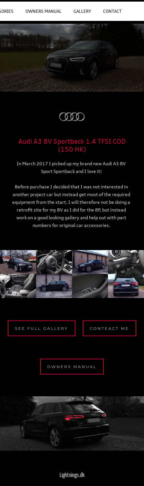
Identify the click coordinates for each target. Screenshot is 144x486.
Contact (112, 11)
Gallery (82, 11)
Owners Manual (43, 11)
